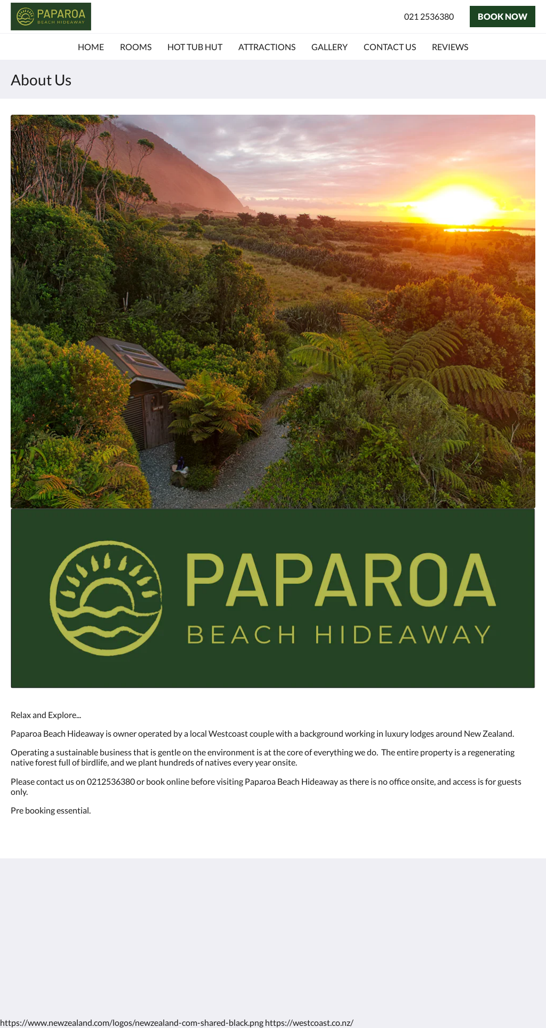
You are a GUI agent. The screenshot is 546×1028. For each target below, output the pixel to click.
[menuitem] (91, 47)
